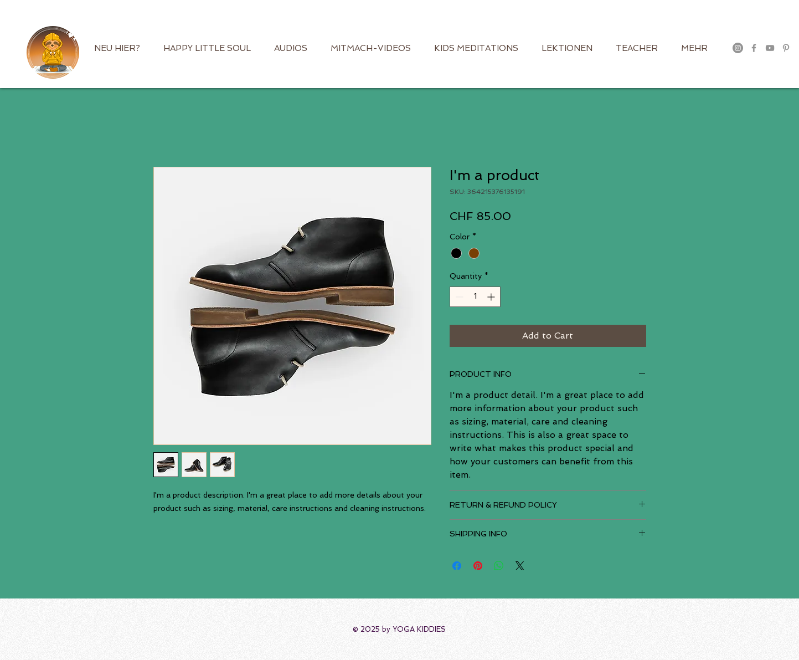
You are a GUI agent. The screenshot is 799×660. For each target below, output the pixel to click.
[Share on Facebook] (456, 565)
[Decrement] (458, 296)
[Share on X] (520, 565)
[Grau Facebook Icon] (754, 48)
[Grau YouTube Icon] (770, 48)
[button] (778, 24)
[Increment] (492, 296)
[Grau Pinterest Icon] (786, 48)
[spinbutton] (475, 296)
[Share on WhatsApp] (499, 565)
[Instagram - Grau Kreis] (738, 48)
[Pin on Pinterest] (477, 565)
